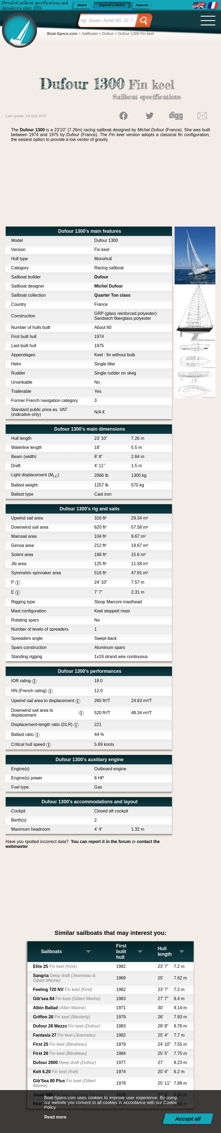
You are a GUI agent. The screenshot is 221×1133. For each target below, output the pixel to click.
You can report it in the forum (101, 841)
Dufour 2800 (64, 1062)
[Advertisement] (111, 186)
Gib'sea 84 (67, 998)
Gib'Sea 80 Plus (64, 1083)
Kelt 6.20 (55, 1071)
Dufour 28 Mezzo (66, 1026)
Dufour (101, 277)
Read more (55, 1117)
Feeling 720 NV (62, 989)
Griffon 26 (61, 1017)
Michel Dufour (108, 286)
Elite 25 (55, 966)
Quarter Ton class (112, 295)
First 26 (60, 1053)
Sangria (64, 978)
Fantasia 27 (64, 1035)
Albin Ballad (59, 1007)
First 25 (60, 1044)
